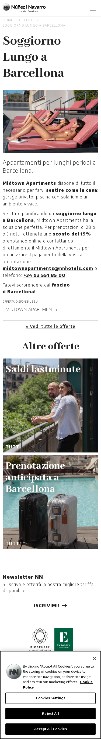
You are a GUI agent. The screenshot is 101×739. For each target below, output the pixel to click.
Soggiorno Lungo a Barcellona (34, 25)
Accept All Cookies (50, 729)
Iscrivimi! (50, 605)
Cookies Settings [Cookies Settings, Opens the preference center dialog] (50, 698)
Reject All (50, 713)
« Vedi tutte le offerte (50, 326)
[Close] (94, 658)
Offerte (27, 20)
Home (8, 20)
